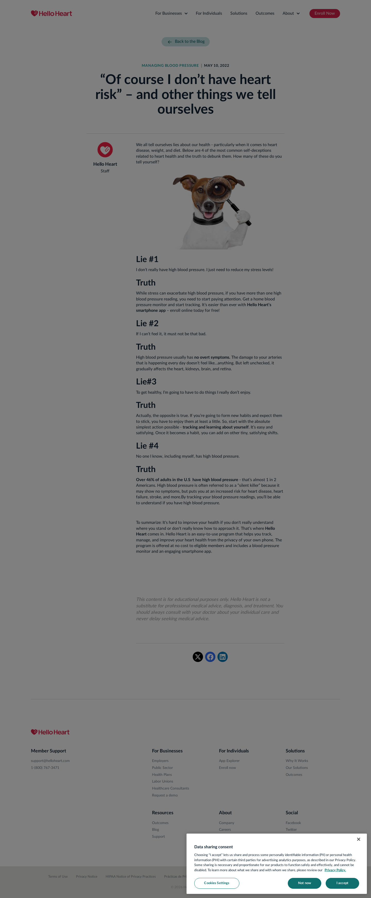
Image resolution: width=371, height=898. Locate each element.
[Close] (358, 839)
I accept (342, 883)
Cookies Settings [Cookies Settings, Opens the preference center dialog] (216, 883)
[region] (277, 864)
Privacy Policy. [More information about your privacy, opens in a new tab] (335, 870)
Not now (304, 883)
